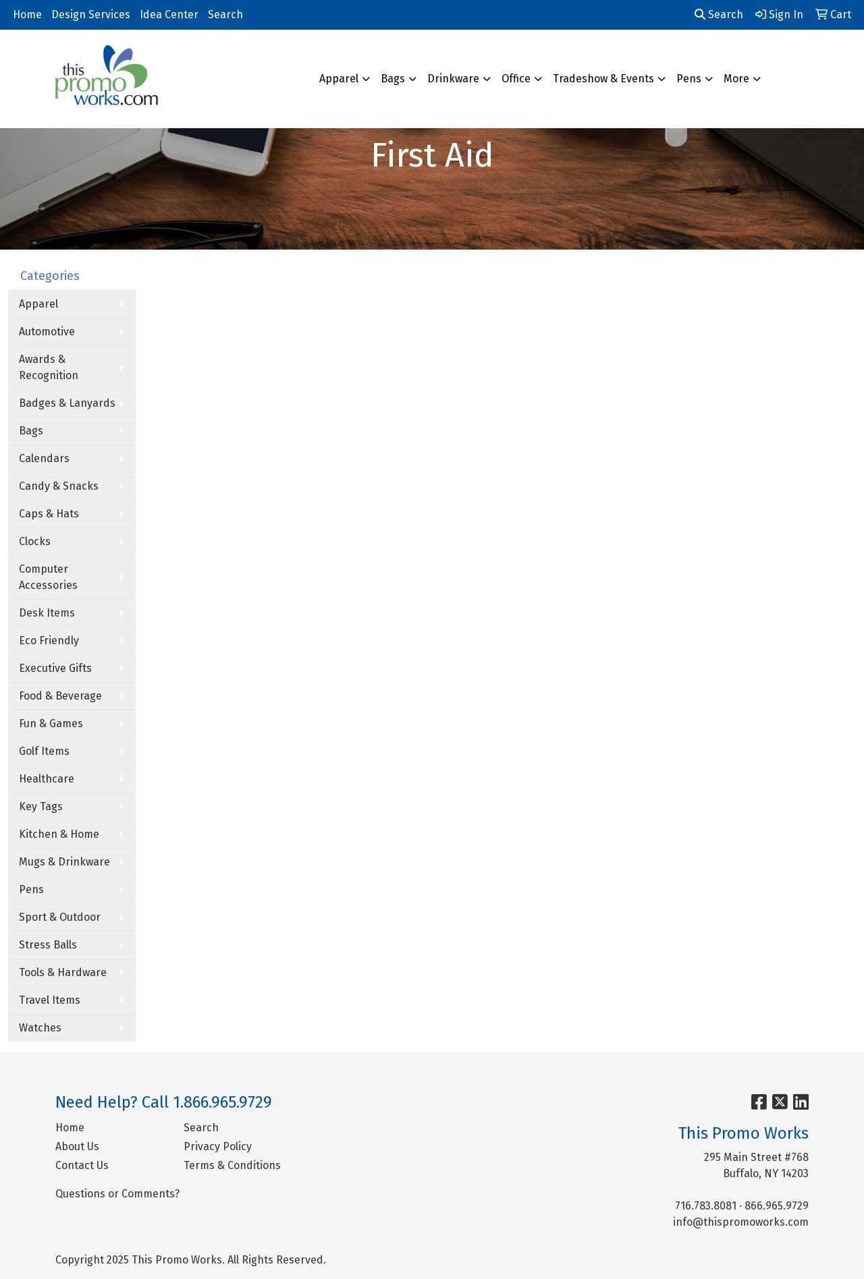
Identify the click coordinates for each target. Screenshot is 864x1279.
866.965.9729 (777, 1205)
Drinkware (453, 78)
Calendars (44, 458)
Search (225, 14)
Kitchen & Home (59, 834)
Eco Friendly (49, 640)
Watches (40, 1027)
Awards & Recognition (48, 367)
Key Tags (41, 806)
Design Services (90, 14)
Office (516, 78)
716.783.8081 (705, 1205)
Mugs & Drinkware (64, 861)
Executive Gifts (55, 668)
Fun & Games (51, 723)
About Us (77, 1146)
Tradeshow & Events (603, 78)
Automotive (47, 331)
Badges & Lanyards (67, 403)
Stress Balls (48, 944)
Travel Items (49, 1000)
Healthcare (46, 778)
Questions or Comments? (117, 1193)
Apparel (338, 78)
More (736, 78)
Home (27, 14)
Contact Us (82, 1165)
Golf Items (44, 751)
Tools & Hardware (63, 972)
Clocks (35, 541)
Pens (688, 78)
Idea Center (169, 14)
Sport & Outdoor (60, 917)
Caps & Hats (49, 513)
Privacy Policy (218, 1146)
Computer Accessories (48, 577)
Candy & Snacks (59, 486)
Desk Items (47, 612)
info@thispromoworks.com (741, 1222)
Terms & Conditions (232, 1165)
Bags (393, 78)
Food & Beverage (60, 695)
